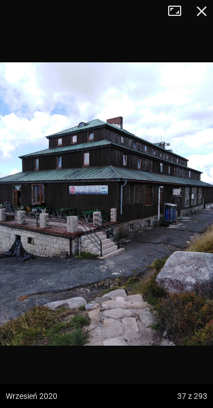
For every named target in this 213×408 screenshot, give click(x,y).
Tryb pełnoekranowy (179, 11)
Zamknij (201, 11)
